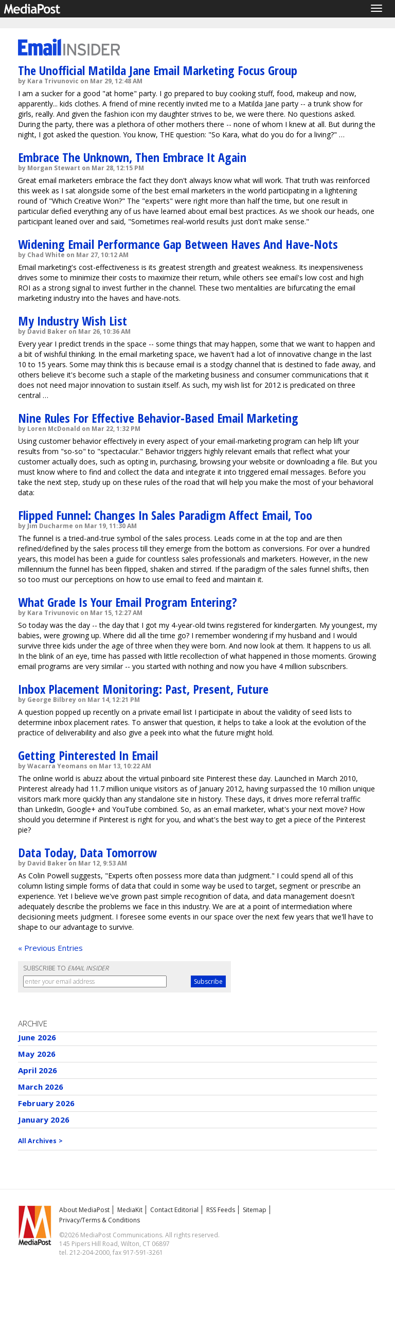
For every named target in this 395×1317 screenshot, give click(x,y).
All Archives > (40, 1140)
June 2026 (37, 1037)
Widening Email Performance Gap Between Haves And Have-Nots (178, 244)
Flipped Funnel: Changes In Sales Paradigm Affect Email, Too (165, 515)
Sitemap (254, 1209)
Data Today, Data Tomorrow (87, 852)
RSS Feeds (220, 1209)
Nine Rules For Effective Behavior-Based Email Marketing (158, 417)
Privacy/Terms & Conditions (99, 1220)
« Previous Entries (50, 948)
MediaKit (129, 1209)
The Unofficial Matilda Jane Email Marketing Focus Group (157, 70)
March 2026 (41, 1086)
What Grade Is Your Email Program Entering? (127, 601)
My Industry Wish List (72, 320)
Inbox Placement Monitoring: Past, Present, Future (143, 688)
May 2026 (37, 1054)
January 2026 (43, 1119)
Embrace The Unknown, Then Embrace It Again (132, 157)
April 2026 (38, 1070)
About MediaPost (84, 1209)
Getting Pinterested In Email (88, 755)
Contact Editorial (174, 1209)
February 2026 (46, 1103)
